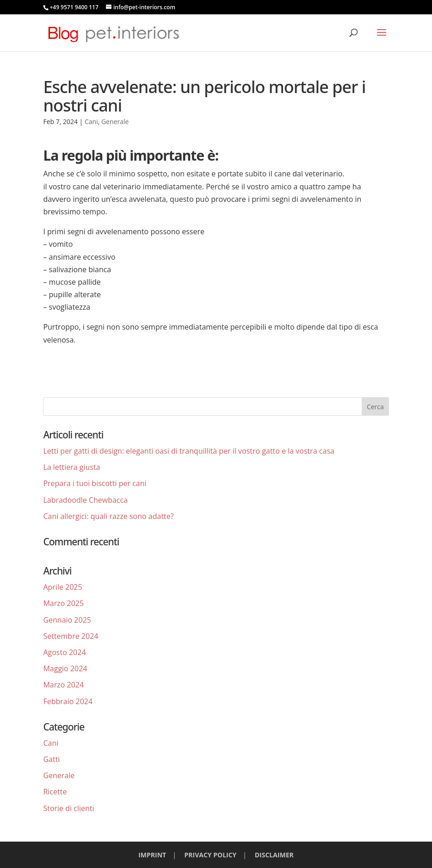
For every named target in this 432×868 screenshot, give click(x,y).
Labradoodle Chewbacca (85, 500)
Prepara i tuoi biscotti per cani (94, 483)
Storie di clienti (68, 808)
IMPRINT (152, 854)
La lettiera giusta (71, 467)
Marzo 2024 (63, 685)
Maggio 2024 (65, 668)
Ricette (55, 792)
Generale (115, 121)
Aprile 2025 (62, 587)
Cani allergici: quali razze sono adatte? (108, 516)
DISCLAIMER (274, 854)
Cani (91, 121)
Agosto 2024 (64, 652)
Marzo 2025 (63, 603)
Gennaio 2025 (67, 620)
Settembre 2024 (70, 636)
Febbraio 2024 (68, 701)
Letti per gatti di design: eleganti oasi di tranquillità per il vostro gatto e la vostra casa (188, 451)
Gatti (51, 759)
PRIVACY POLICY (211, 854)
